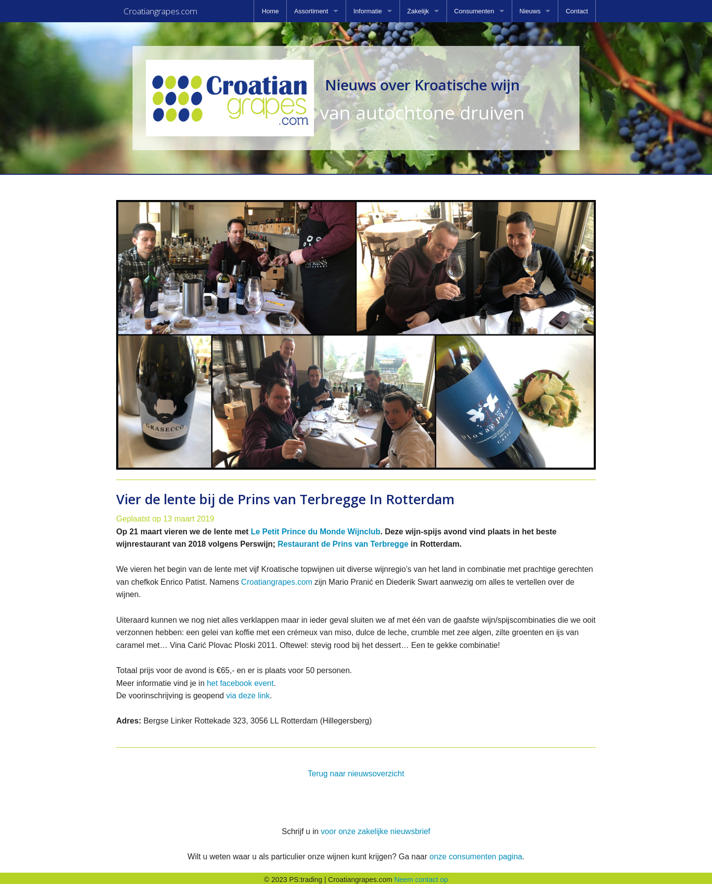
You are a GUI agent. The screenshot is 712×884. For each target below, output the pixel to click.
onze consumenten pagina (475, 853)
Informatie (368, 11)
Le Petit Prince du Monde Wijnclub (315, 528)
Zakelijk (418, 11)
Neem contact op (421, 877)
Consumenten (474, 11)
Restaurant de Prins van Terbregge (342, 541)
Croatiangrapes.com (276, 579)
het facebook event (240, 680)
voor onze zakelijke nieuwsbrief (375, 828)
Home (270, 11)
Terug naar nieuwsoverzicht (356, 770)
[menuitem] (270, 11)
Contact (577, 11)
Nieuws (530, 11)
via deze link (247, 692)
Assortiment (311, 11)
